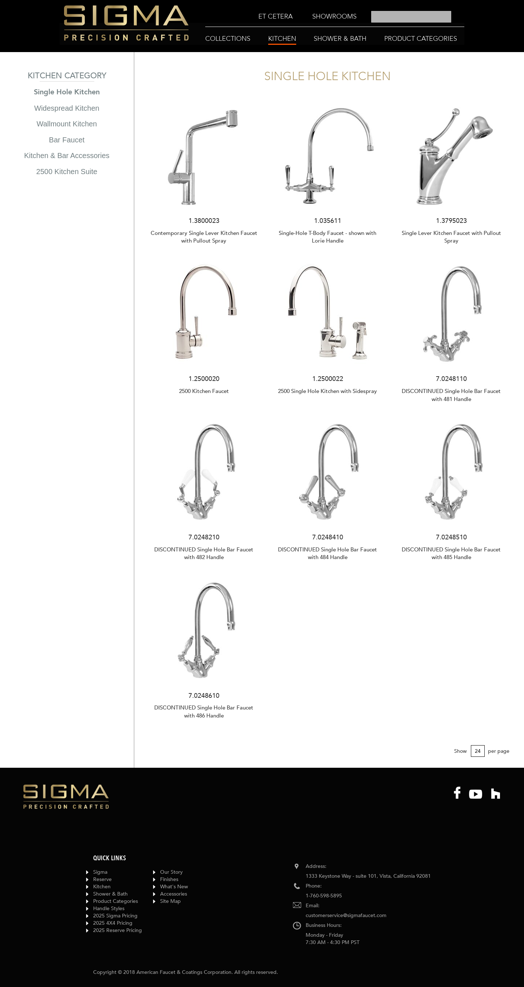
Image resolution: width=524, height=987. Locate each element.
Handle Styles (108, 908)
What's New (174, 886)
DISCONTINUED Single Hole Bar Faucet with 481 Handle (451, 395)
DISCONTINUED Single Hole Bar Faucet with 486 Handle (203, 711)
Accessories (173, 893)
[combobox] (411, 17)
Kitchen (102, 886)
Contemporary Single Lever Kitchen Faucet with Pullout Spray (204, 236)
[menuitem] (275, 16)
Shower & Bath (110, 893)
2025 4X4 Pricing (112, 923)
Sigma (100, 872)
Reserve (102, 879)
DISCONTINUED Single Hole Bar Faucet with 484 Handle (327, 553)
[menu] (307, 17)
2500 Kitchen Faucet (204, 391)
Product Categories (115, 901)
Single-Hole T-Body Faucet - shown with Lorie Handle (327, 236)
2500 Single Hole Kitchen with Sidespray (327, 391)
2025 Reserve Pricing (117, 930)
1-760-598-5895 (324, 895)
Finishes (169, 879)
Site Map (170, 901)
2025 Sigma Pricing (115, 915)
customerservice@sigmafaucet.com (346, 915)
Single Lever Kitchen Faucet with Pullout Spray (451, 236)
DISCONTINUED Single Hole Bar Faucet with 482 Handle (203, 553)
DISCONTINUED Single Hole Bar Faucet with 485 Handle (451, 553)
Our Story (171, 872)
